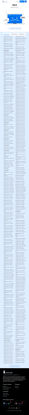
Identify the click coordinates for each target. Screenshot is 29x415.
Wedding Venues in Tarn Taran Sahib (20, 42)
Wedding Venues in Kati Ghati (8, 207)
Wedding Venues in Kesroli (8, 239)
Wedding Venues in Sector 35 (8, 228)
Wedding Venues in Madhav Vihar (20, 291)
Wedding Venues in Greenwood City (21, 75)
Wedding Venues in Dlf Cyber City (20, 63)
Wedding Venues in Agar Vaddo (9, 184)
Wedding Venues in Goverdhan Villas (20, 273)
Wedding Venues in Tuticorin (8, 194)
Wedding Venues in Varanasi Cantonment (8, 69)
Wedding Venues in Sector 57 (20, 127)
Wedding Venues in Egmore (8, 112)
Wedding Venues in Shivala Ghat (9, 64)
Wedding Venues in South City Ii (20, 150)
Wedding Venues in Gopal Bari (8, 259)
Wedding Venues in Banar (8, 250)
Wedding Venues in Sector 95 (20, 143)
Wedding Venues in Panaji (8, 290)
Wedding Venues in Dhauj (8, 325)
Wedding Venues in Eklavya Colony (20, 265)
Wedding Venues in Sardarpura (20, 312)
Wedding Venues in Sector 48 (20, 117)
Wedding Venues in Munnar (20, 184)
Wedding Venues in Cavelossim (8, 312)
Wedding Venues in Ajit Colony (8, 247)
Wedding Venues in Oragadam (8, 140)
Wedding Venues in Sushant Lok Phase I (21, 155)
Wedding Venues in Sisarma (20, 320)
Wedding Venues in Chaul (20, 178)
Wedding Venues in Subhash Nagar (20, 322)
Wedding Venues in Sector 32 (8, 352)
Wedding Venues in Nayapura (8, 269)
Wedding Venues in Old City (20, 299)
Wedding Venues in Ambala (8, 93)
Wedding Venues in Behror (8, 234)
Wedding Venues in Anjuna (8, 38)
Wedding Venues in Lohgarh (20, 203)
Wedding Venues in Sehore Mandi (20, 234)
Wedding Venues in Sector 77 (20, 138)
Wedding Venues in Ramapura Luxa (8, 62)
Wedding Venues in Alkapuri (8, 203)
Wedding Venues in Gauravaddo (9, 188)
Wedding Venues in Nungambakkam (7, 139)
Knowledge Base (6, 394)
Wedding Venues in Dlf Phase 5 (20, 69)
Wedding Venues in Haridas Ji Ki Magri (21, 275)
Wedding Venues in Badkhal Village (8, 322)
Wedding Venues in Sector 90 (20, 142)
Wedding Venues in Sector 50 (20, 120)
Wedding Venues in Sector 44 (8, 357)
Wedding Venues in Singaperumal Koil (9, 159)
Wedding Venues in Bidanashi (20, 169)
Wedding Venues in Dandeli (20, 362)
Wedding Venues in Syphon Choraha (20, 330)
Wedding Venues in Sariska (8, 213)
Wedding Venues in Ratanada (8, 277)
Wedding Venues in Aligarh (20, 206)
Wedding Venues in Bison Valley (21, 187)
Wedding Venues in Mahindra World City (8, 125)
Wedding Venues (7, 34)
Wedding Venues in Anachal (20, 186)
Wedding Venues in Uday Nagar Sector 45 (21, 159)
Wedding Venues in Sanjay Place (9, 84)
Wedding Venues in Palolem (8, 45)
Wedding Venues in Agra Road (20, 207)
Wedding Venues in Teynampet (8, 164)
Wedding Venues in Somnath (20, 181)
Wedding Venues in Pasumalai (8, 143)
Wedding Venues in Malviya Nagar (8, 210)
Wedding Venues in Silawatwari (20, 319)
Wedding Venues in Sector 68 (20, 134)
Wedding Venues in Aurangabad (21, 172)
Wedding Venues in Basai (8, 77)
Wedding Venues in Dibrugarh (20, 360)
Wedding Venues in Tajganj (8, 90)
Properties (17, 387)
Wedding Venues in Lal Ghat (20, 289)
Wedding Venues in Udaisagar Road (20, 336)
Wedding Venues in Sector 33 (20, 106)
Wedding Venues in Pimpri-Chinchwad (20, 340)
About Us (16, 386)
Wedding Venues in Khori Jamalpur (8, 333)
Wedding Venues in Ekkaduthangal (7, 115)
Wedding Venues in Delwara (20, 263)
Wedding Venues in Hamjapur (8, 235)
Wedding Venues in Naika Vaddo (9, 189)
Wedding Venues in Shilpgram (20, 316)
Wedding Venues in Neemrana (8, 231)
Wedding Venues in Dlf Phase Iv (21, 70)
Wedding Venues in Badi (19, 247)
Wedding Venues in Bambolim (8, 307)
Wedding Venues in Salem (20, 230)
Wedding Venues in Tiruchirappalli (19, 211)
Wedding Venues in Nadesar (8, 60)
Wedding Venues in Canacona (8, 43)
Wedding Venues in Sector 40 (20, 109)
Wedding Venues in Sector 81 (8, 360)
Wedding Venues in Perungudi (8, 147)
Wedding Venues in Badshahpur (21, 52)
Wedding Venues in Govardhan (20, 173)
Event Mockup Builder (7, 387)
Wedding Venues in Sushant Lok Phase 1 (21, 152)
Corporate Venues (14, 34)
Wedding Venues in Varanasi (8, 52)
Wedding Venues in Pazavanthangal (7, 145)
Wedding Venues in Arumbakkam (9, 111)
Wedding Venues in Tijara (8, 216)
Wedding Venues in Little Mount (8, 120)
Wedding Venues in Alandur (8, 107)
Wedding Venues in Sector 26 (20, 98)
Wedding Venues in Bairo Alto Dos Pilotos (8, 292)
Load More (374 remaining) (14, 366)
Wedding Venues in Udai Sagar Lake (20, 333)
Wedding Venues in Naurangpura (21, 84)
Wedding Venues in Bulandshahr (9, 104)
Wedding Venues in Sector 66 (8, 229)
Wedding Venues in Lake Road (8, 208)
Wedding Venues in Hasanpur (20, 78)
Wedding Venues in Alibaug (20, 175)
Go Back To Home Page (14, 28)
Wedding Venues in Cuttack (20, 167)
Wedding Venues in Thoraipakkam (7, 170)
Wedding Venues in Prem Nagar (9, 276)
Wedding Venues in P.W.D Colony (9, 270)
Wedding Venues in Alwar (8, 200)
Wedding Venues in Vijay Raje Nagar (8, 288)
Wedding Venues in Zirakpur (20, 200)
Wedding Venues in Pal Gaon (8, 272)
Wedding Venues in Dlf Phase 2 (20, 66)
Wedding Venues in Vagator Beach (8, 41)
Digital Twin (5, 386)
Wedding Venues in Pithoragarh (20, 238)
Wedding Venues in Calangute (8, 182)
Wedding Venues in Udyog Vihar (21, 161)
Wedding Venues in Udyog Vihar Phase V (21, 163)
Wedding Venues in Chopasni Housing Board (8, 257)
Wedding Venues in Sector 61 (20, 131)
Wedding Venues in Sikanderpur (21, 146)
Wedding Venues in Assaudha (8, 98)
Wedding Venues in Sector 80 (20, 139)
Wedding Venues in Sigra (8, 65)
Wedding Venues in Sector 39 (8, 353)
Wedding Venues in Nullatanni (20, 195)
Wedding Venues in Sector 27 (20, 99)
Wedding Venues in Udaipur (20, 241)
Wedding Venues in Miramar (8, 299)
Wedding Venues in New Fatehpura (19, 296)
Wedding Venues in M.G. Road (8, 81)
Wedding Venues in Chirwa (20, 259)
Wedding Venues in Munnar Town (21, 194)
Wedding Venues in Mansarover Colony (9, 268)
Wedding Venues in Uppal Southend (20, 165)
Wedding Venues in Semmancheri (9, 152)
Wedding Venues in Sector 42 (20, 110)
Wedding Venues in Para (19, 87)
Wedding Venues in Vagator (8, 36)
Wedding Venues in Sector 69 (20, 135)
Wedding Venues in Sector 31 (8, 350)
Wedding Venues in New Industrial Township (7, 338)
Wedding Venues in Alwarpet (8, 108)
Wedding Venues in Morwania (20, 294)
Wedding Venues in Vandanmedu (21, 228)
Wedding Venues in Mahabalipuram (7, 122)
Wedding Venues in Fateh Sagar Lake (21, 269)
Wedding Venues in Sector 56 (20, 125)
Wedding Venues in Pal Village (8, 273)
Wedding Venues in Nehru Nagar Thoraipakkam (9, 135)
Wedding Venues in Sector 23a (20, 97)
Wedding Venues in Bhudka (20, 53)
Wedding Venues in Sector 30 (20, 102)
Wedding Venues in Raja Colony (21, 213)
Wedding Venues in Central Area (21, 257)
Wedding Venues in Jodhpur (8, 242)
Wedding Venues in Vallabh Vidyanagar (8, 102)
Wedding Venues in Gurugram (20, 48)
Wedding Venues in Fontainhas (8, 295)
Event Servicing (6, 389)
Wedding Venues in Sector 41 (8, 354)
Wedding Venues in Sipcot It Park (9, 160)
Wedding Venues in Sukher (20, 326)
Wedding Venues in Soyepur (8, 67)
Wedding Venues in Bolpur (20, 36)
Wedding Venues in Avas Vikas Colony (8, 76)
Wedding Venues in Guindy (8, 116)
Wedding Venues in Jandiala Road (20, 45)
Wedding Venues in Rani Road (20, 309)
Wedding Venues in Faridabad (8, 318)
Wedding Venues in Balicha (20, 248)
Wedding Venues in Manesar (20, 81)
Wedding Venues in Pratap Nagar (21, 302)
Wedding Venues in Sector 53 (20, 124)
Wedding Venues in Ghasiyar (20, 270)
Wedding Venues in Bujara (20, 253)
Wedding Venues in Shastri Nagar (9, 283)
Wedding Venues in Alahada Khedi (20, 236)
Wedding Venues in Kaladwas (20, 283)
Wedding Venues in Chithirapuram (21, 190)
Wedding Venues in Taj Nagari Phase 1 (8, 86)
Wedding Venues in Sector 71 (20, 136)
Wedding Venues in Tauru (8, 315)
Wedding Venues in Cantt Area (8, 254)
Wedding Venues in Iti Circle (8, 260)
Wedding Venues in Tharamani (8, 166)
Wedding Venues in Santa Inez (8, 303)
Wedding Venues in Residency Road (8, 282)
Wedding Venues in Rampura (20, 305)
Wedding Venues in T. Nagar (8, 163)
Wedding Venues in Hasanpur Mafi (8, 72)
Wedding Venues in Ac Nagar (8, 320)
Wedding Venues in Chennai (8, 105)
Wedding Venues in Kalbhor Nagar (20, 344)
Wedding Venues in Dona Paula (8, 294)
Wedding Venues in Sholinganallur (7, 156)
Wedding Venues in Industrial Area (8, 237)
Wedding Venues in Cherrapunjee (21, 38)
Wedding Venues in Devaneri (20, 351)
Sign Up (22, 1)
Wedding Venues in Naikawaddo (9, 191)
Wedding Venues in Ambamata (20, 244)
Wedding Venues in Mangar (8, 336)
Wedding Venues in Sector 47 (20, 116)
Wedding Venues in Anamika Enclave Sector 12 (20, 51)
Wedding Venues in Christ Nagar (9, 54)
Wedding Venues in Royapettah (8, 148)
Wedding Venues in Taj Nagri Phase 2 (8, 88)
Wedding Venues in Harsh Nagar (21, 276)
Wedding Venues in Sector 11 (8, 342)
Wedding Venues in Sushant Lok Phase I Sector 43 (21, 157)
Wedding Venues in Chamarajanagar (7, 50)
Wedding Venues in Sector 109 (20, 91)
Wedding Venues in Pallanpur (8, 225)
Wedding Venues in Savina (20, 313)
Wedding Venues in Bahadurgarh (9, 96)
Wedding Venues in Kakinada (20, 354)
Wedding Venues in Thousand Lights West (8, 175)
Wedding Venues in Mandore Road (8, 265)
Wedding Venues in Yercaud (8, 198)
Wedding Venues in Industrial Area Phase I (8, 220)
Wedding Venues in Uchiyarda (8, 286)
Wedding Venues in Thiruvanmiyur (7, 168)
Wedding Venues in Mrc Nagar (8, 128)
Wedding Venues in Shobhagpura (21, 317)
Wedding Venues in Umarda (20, 337)
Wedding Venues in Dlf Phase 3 (20, 67)
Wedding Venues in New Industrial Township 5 (7, 341)
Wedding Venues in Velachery (8, 179)
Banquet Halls (21, 34)
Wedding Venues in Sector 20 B (9, 345)
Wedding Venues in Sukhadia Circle (20, 325)
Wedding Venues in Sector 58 (20, 128)
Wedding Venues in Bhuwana (20, 252)
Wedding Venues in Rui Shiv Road (20, 218)
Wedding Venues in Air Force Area (8, 244)
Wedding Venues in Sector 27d (8, 349)
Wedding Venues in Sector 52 (20, 123)
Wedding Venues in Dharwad (20, 223)
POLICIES (20, 410)
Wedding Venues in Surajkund (8, 363)
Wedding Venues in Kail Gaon (8, 331)
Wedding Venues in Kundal (20, 286)
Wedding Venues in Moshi (20, 345)
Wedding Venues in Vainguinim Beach (8, 305)
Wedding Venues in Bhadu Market (8, 252)
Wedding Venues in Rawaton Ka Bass (9, 279)
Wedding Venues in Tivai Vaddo (9, 192)
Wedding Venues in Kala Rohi (20, 282)
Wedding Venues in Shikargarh (8, 285)
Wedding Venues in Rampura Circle (20, 308)
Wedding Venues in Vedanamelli (9, 178)
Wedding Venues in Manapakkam (9, 126)
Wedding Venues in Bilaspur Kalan (20, 56)
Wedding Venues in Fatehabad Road (8, 80)
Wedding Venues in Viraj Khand (8, 91)
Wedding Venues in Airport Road (9, 246)
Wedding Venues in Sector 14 (20, 94)
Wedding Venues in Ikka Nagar (20, 191)
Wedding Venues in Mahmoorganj (9, 59)
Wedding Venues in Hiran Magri (20, 279)
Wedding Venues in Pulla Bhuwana (19, 304)
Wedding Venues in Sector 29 (20, 101)
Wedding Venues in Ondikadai (8, 197)
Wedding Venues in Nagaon (20, 179)
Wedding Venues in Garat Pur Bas (21, 73)
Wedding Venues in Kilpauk (8, 119)
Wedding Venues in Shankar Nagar (8, 154)
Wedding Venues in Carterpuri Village (20, 58)
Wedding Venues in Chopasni (8, 255)
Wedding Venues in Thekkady (20, 198)
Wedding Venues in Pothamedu (20, 197)
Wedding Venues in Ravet (20, 347)
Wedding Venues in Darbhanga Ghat (8, 56)
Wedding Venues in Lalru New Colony (8, 224)
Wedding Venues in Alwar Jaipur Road (9, 205)
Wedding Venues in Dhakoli (20, 201)
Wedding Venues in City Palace (20, 260)
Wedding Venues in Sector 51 (20, 121)
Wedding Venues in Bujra (19, 256)
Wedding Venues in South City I (20, 149)
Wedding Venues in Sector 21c (8, 346)
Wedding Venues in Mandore (8, 263)
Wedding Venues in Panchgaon (20, 86)
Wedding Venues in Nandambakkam (7, 130)
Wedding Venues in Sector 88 (8, 361)
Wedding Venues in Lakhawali (20, 287)
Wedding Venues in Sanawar (8, 313)
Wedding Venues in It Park (8, 221)
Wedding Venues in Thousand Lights (8, 173)
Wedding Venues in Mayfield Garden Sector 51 (20, 83)
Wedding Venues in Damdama (20, 61)
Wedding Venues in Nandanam (8, 131)
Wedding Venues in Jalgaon (20, 220)
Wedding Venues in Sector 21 (20, 95)
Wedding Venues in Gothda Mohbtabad (8, 327)
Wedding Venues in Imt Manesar (21, 79)
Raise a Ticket (5, 393)
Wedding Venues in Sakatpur (20, 90)
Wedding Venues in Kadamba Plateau (8, 298)
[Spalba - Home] (5, 1)
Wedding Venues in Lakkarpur (8, 335)
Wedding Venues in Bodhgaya (8, 48)
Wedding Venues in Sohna (20, 147)
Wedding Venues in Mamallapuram (19, 349)
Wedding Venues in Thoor (20, 331)
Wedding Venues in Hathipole (20, 278)
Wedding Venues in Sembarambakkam (7, 150)
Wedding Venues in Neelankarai (9, 133)
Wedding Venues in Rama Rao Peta (20, 357)
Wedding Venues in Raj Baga (8, 46)
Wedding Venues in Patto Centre (9, 302)
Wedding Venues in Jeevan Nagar (8, 329)
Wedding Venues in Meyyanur (20, 231)
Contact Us (5, 396)
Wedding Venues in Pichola (20, 300)
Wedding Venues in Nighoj (20, 216)
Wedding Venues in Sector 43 (8, 356)
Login (18, 1)
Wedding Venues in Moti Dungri (8, 212)
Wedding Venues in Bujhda (20, 255)
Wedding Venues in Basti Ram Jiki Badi (21, 250)
